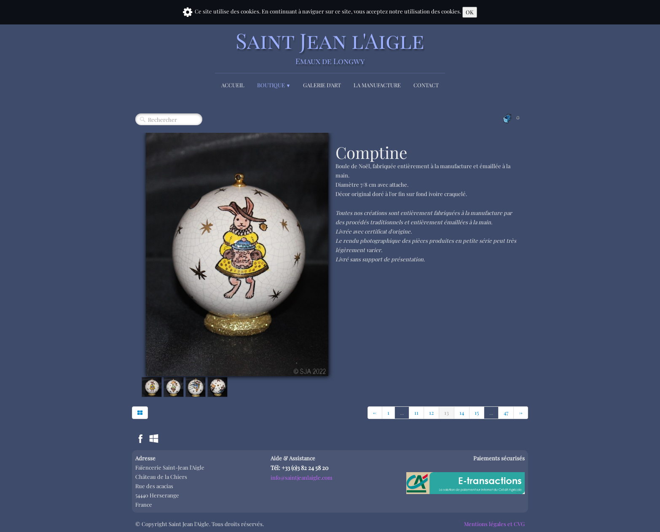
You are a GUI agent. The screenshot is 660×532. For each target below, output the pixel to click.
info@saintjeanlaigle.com (302, 477)
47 (506, 412)
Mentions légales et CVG (494, 523)
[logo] (330, 47)
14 (461, 412)
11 (416, 412)
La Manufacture (377, 85)
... (402, 412)
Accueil (232, 85)
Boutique (274, 85)
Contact (426, 85)
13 (446, 412)
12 (431, 412)
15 (477, 412)
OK (470, 12)
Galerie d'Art (322, 85)
